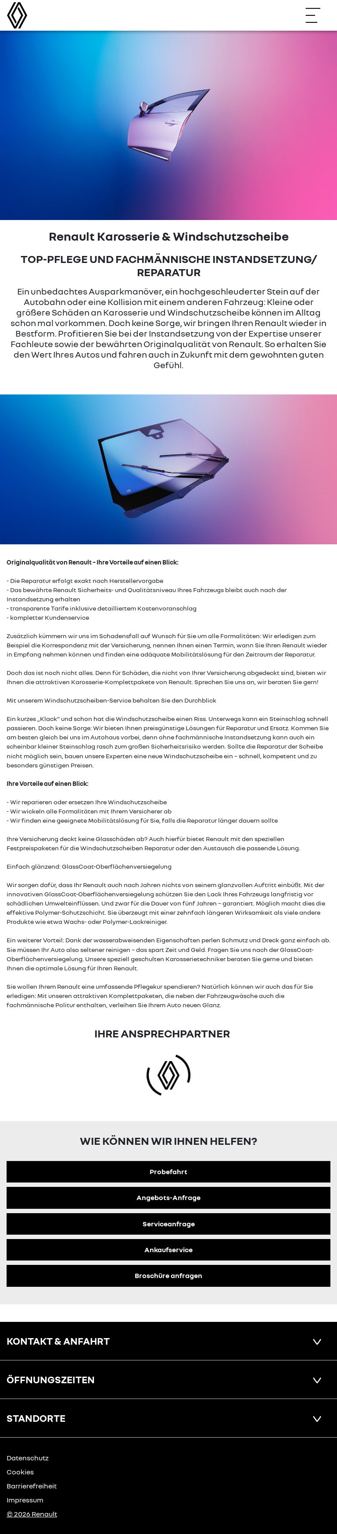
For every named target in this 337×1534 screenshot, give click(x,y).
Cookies (20, 1471)
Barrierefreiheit (32, 1485)
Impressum (25, 1499)
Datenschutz (28, 1457)
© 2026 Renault (32, 1513)
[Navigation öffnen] (317, 15)
